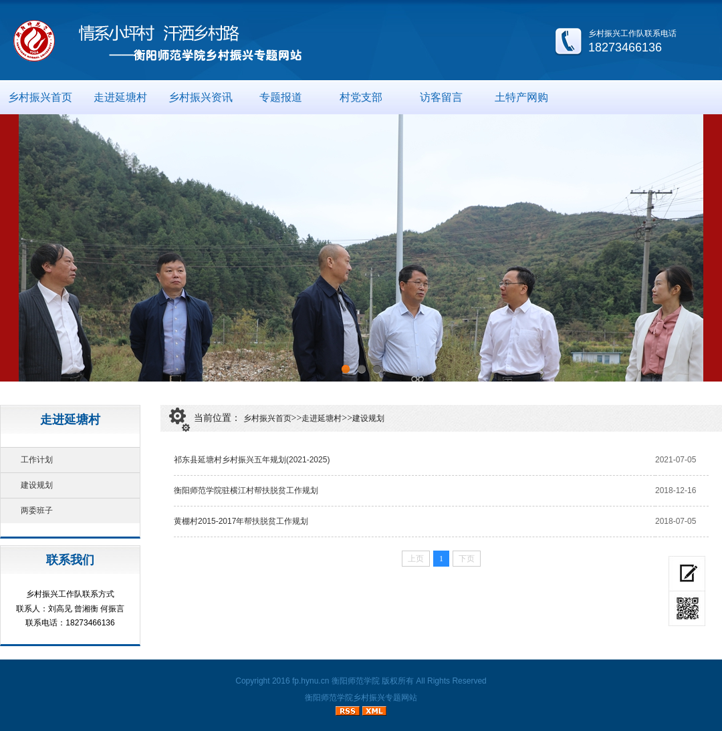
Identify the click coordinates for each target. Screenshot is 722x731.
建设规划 (37, 485)
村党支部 (361, 97)
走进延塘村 (120, 97)
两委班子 (37, 510)
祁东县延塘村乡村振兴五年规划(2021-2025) (252, 459)
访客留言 (441, 97)
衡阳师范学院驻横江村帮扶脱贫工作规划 (246, 490)
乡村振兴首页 (40, 97)
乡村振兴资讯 (200, 97)
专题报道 (280, 97)
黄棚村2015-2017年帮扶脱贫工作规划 (241, 521)
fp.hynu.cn (310, 681)
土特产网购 (521, 97)
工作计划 (37, 459)
